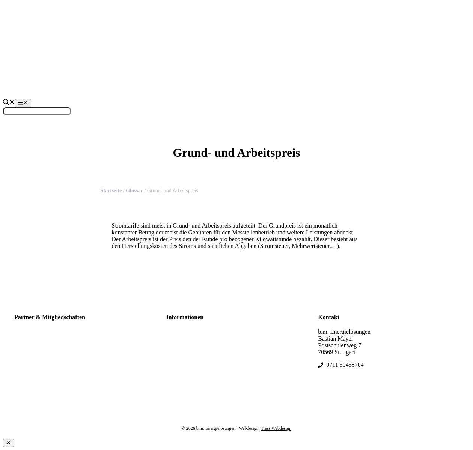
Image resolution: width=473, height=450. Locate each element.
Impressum (179, 357)
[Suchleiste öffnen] (9, 103)
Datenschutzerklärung (192, 365)
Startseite (111, 191)
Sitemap (176, 341)
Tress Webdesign (276, 428)
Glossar (134, 191)
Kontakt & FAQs (186, 349)
